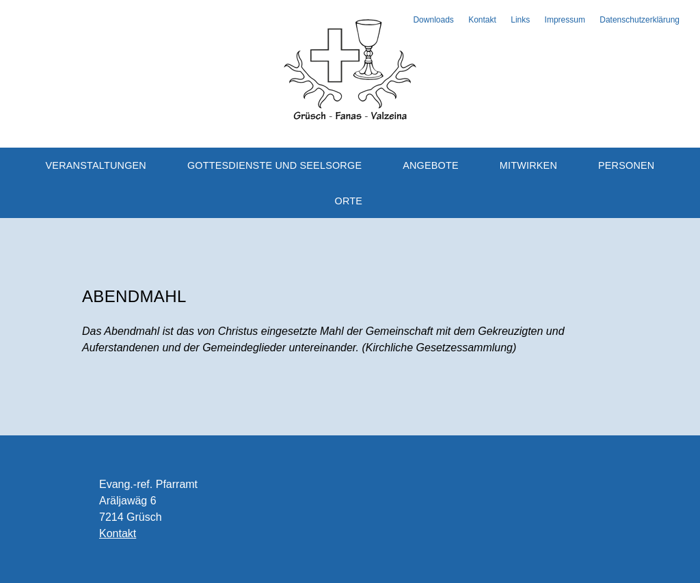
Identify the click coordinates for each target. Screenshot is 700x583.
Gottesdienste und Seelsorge (274, 165)
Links (520, 20)
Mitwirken (528, 165)
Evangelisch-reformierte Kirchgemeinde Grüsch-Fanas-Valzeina (350, 68)
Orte (349, 200)
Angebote (431, 165)
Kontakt (482, 20)
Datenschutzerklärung (639, 20)
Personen (626, 165)
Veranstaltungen (96, 165)
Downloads (433, 20)
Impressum (565, 20)
